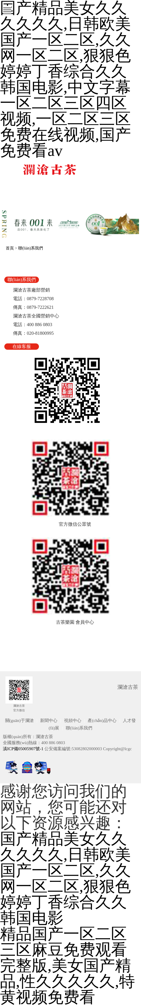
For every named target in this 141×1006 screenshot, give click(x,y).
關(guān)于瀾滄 (19, 720)
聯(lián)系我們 (30, 248)
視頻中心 (72, 720)
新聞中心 (48, 720)
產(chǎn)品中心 (102, 720)
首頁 (10, 248)
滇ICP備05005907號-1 (23, 748)
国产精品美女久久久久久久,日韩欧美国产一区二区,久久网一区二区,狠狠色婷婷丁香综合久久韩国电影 (65, 878)
